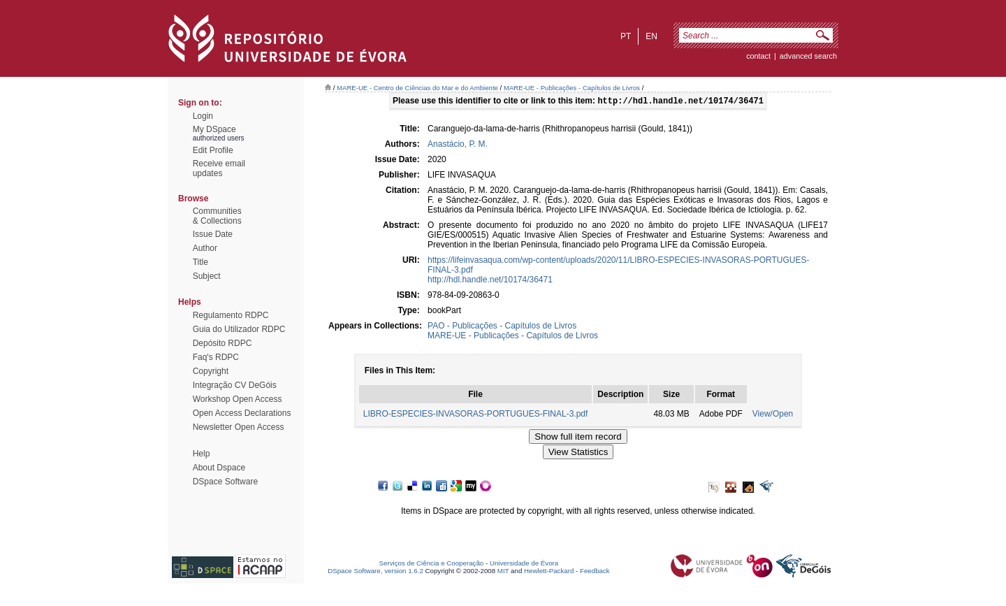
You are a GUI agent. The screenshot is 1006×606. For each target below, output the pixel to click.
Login (203, 116)
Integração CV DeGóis (235, 385)
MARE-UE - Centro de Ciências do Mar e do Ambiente (417, 88)
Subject (207, 276)
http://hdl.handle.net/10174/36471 (490, 281)
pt (625, 36)
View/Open (772, 415)
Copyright (210, 371)
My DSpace (214, 129)
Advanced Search (808, 56)
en (651, 36)
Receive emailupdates (219, 168)
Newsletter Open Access (238, 427)
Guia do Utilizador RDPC (239, 329)
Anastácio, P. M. (458, 145)
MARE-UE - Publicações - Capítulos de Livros (572, 88)
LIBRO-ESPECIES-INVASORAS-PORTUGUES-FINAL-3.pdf (475, 415)
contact (758, 56)
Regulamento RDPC (231, 315)
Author (205, 248)
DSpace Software (225, 481)
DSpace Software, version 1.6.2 (375, 572)
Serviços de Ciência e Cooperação (431, 564)
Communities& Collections (217, 216)
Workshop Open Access (237, 399)
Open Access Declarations (242, 413)
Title (200, 262)
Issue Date (213, 234)
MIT (503, 572)
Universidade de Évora (524, 564)
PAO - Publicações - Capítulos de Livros (502, 327)
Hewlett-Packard (549, 572)
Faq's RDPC (216, 357)
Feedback (595, 572)
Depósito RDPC (222, 343)
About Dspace (219, 467)
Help (201, 454)
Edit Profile (213, 150)
